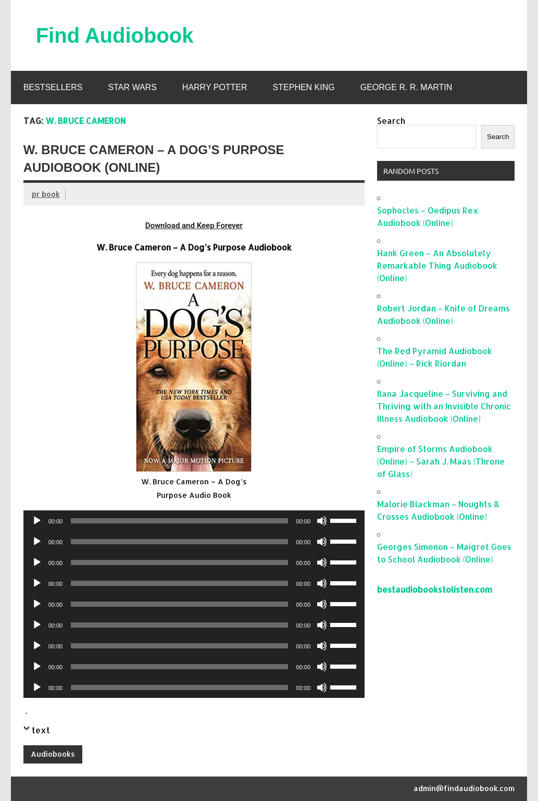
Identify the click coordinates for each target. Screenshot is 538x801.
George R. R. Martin (406, 87)
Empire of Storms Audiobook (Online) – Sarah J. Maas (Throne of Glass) (441, 461)
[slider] (179, 520)
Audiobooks (53, 754)
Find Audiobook (115, 35)
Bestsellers (53, 87)
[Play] (37, 521)
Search (391, 120)
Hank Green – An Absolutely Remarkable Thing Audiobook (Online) (437, 265)
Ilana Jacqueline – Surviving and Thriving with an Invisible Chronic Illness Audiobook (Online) (444, 406)
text (41, 729)
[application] (194, 520)
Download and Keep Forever (194, 225)
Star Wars (132, 87)
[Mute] (322, 521)
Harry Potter (214, 87)
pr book (46, 194)
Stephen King (304, 87)
